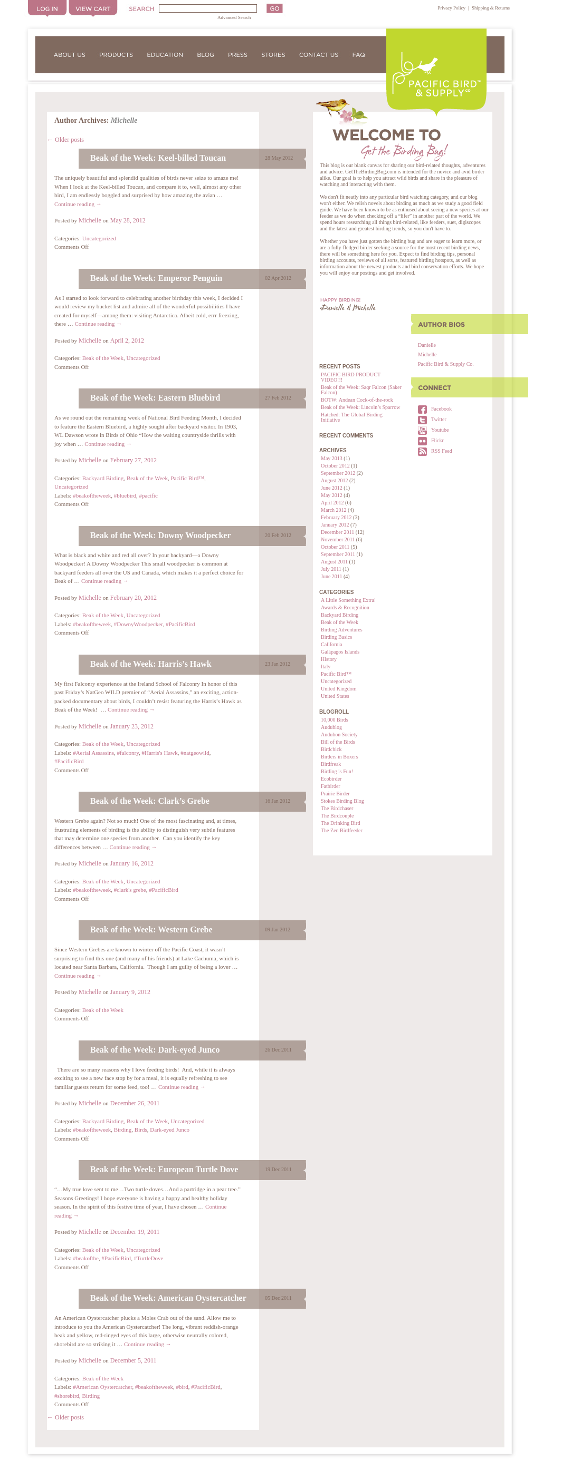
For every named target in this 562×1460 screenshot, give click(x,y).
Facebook (441, 409)
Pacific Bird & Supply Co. (446, 364)
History (329, 659)
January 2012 (335, 525)
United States (335, 696)
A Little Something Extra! (348, 600)
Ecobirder (331, 779)
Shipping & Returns (491, 8)
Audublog (331, 727)
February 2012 (336, 517)
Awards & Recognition (345, 607)
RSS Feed (441, 451)
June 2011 (331, 576)
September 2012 (338, 473)
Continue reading (78, 204)
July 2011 (331, 569)
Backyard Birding (339, 615)
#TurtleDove (149, 1258)
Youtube (440, 430)
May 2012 (331, 495)
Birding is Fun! (337, 771)
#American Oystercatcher (102, 1387)
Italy (325, 666)
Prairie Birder (335, 793)
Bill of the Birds (338, 742)
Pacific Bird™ (336, 674)
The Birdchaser (337, 808)
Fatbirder (330, 786)
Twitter (438, 419)
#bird (182, 1387)
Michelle (427, 354)
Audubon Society (339, 734)
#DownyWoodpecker (138, 624)
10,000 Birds (334, 720)
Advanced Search (234, 17)
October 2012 (335, 466)
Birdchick (331, 749)
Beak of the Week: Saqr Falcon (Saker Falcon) (361, 389)
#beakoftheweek (92, 495)
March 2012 (334, 510)
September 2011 (338, 554)
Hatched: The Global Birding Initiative (352, 417)
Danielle (427, 345)
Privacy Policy (451, 8)
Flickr (437, 440)
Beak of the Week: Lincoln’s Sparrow (360, 407)
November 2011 (338, 539)
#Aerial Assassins (93, 753)
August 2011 (334, 561)
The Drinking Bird (340, 823)
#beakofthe (86, 1258)
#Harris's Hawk (160, 753)
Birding (123, 1129)
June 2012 (331, 488)
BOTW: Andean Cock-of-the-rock (357, 400)
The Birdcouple (337, 816)
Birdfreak (331, 764)
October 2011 (335, 547)
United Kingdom (339, 689)
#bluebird (125, 495)
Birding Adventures (342, 629)
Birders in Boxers (339, 757)
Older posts (65, 139)
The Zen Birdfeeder (342, 830)
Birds (141, 1129)
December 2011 (337, 532)
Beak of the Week (339, 622)
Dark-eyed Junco (169, 1129)
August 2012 (334, 480)
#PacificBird (180, 624)
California (331, 644)
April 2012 (332, 502)
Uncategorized (336, 681)
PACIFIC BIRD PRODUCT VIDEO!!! (350, 377)
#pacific (148, 495)
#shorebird (66, 1396)
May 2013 (331, 458)
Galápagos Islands (340, 652)
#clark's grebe (130, 890)
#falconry (128, 753)
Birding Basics (336, 637)
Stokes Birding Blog (342, 801)
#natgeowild (194, 753)
